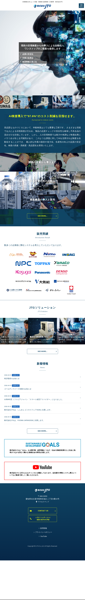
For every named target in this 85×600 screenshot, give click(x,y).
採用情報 (43, 581)
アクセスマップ (42, 554)
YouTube (43, 590)
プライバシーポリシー (43, 586)
